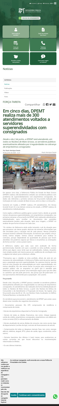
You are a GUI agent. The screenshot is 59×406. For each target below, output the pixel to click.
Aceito (14, 395)
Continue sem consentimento (32, 395)
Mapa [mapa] (40, 3)
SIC (52, 3)
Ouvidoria (33, 3)
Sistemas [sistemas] (46, 3)
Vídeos (6, 92)
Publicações (8, 88)
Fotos (6, 97)
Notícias (6, 84)
